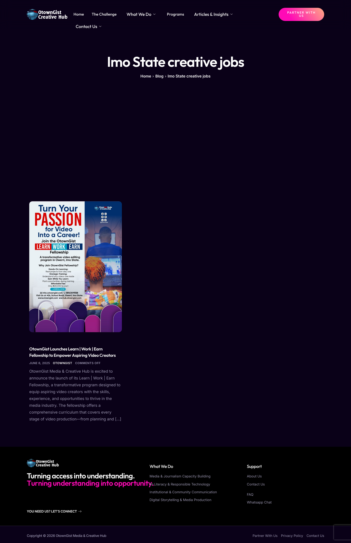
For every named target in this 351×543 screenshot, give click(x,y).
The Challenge (122, 14)
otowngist (62, 362)
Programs (186, 14)
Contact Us (258, 14)
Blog (33, 340)
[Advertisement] (175, 140)
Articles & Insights (220, 14)
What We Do (156, 14)
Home (97, 14)
